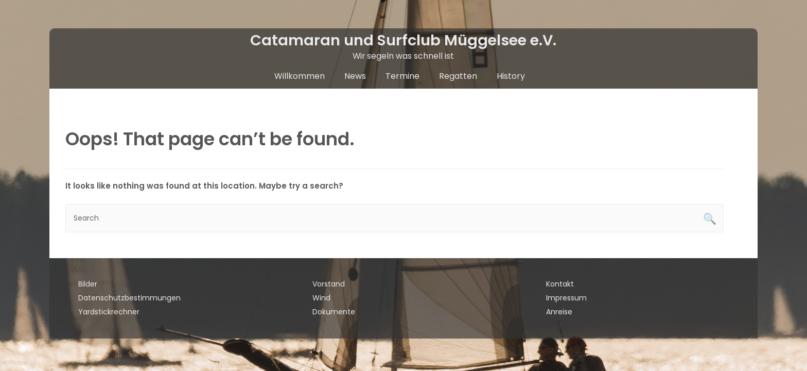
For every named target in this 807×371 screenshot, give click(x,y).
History (511, 76)
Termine (402, 76)
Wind (321, 298)
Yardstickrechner (108, 312)
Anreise (559, 312)
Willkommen (299, 76)
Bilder (87, 284)
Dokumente (333, 312)
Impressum (566, 298)
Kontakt (560, 284)
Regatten (458, 76)
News (355, 76)
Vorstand (328, 284)
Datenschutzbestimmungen (129, 298)
